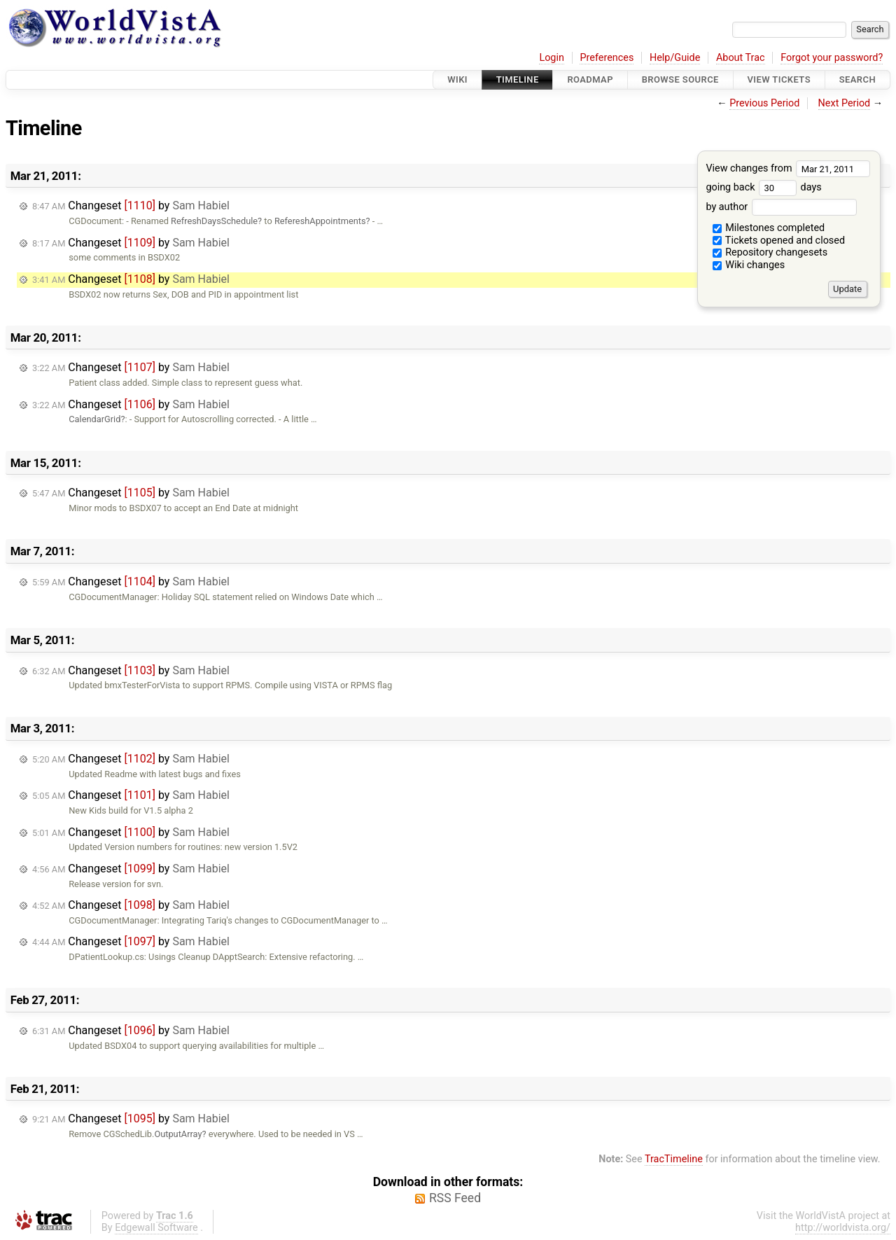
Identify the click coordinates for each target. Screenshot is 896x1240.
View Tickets (779, 79)
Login (551, 58)
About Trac (740, 58)
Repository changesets (770, 252)
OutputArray (178, 1134)
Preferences (607, 58)
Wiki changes (749, 265)
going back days (763, 187)
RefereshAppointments (320, 221)
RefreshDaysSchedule (214, 221)
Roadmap (590, 79)
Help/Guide (675, 58)
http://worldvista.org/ (842, 1228)
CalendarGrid (94, 419)
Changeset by (131, 205)
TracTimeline (674, 1159)
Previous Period (764, 103)
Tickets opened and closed (779, 240)
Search (857, 79)
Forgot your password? (831, 58)
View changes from (788, 168)
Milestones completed (769, 228)
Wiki (457, 79)
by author (781, 207)
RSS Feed (455, 1198)
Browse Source (680, 79)
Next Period (844, 103)
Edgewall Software (156, 1228)
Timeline (517, 79)
